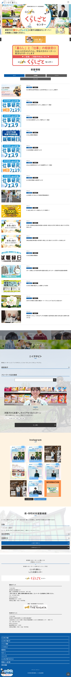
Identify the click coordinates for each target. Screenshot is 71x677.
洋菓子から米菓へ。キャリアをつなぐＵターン (22, 412)
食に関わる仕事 (12, 418)
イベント (57, 75)
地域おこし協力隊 (5, 662)
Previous (1, 19)
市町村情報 (4, 665)
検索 (54, 380)
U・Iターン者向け (7, 528)
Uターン (6, 418)
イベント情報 (4, 644)
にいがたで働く (5, 638)
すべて (14, 75)
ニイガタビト (4, 647)
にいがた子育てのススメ (7, 659)
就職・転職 (22, 418)
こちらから (15, 597)
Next (70, 19)
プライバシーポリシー (35, 669)
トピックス (35, 79)
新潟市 (17, 418)
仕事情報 (35, 75)
